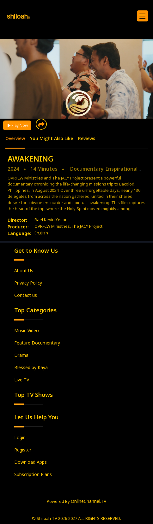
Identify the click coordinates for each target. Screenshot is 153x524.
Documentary (86, 168)
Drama (21, 355)
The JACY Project (87, 226)
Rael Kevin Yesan (51, 219)
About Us (23, 271)
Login (20, 437)
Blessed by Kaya (31, 367)
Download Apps (30, 462)
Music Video (26, 330)
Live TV (21, 380)
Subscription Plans (33, 474)
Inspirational (122, 168)
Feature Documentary (37, 343)
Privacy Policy (28, 283)
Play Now (17, 125)
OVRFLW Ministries (52, 226)
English (41, 233)
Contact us (25, 295)
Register (22, 450)
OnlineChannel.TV (88, 501)
